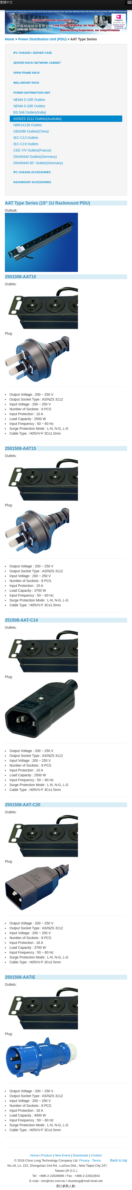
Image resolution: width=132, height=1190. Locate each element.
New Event (62, 1155)
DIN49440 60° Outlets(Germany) (38, 163)
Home (9, 39)
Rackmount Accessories (32, 182)
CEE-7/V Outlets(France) (32, 150)
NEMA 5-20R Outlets (29, 106)
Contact (96, 1155)
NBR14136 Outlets (27, 125)
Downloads (80, 1155)
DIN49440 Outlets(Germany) (35, 157)
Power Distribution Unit (31, 92)
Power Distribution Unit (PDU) (42, 39)
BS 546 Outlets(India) (29, 112)
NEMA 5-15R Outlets (29, 100)
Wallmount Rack (26, 82)
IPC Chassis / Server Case (32, 52)
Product (46, 1155)
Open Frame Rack (26, 72)
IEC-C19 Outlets (25, 144)
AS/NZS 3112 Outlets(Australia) (37, 119)
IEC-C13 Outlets (25, 138)
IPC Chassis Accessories (32, 172)
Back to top (118, 1160)
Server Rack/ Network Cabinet (37, 62)
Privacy (84, 1160)
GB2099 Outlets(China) (31, 131)
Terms (96, 1160)
